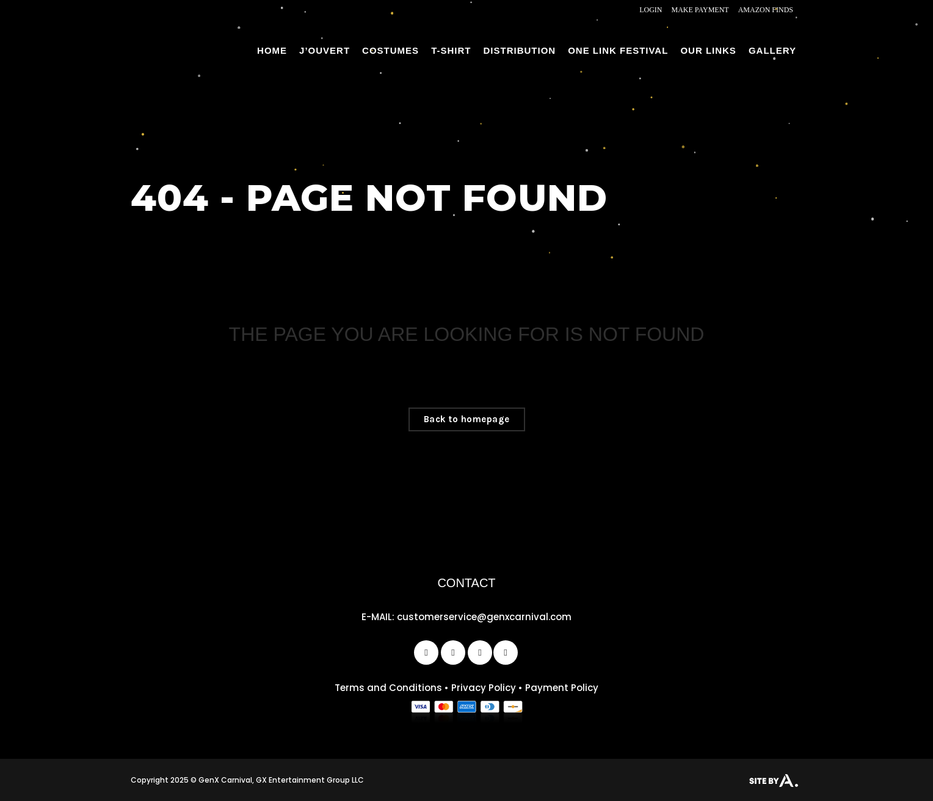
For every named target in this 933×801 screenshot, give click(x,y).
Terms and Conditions (388, 687)
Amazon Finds (765, 9)
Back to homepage (467, 419)
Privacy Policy (483, 687)
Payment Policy (561, 687)
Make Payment (700, 9)
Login (650, 9)
